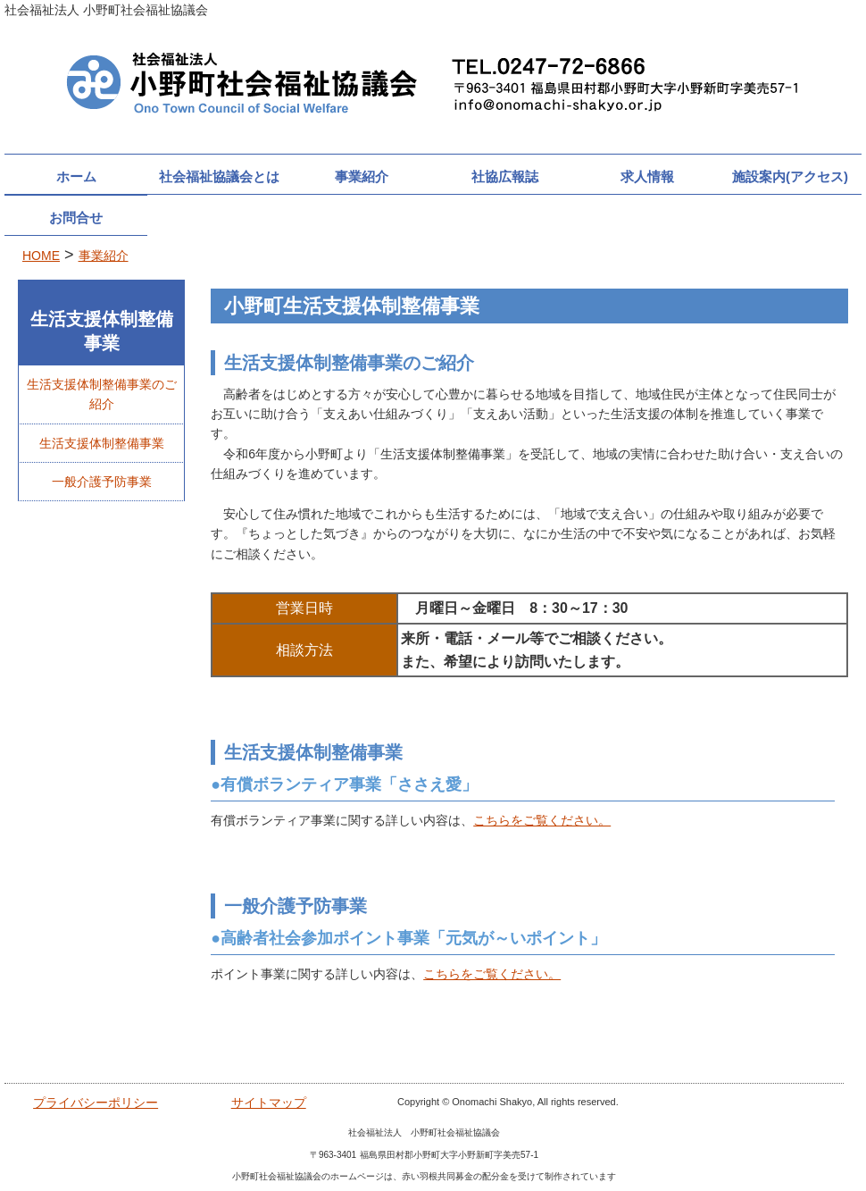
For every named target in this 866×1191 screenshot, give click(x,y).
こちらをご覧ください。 (542, 820)
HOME (41, 255)
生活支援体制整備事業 (101, 443)
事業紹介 (104, 255)
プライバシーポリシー (95, 1102)
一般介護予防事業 (102, 481)
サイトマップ (268, 1102)
